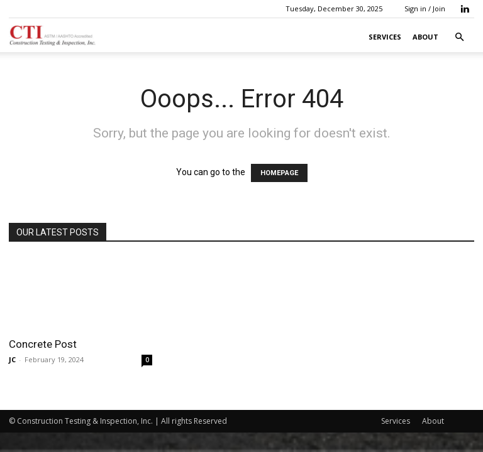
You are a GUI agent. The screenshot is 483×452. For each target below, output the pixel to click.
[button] (459, 37)
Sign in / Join (424, 8)
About (425, 36)
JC (12, 359)
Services (385, 36)
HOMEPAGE (279, 173)
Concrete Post (43, 344)
